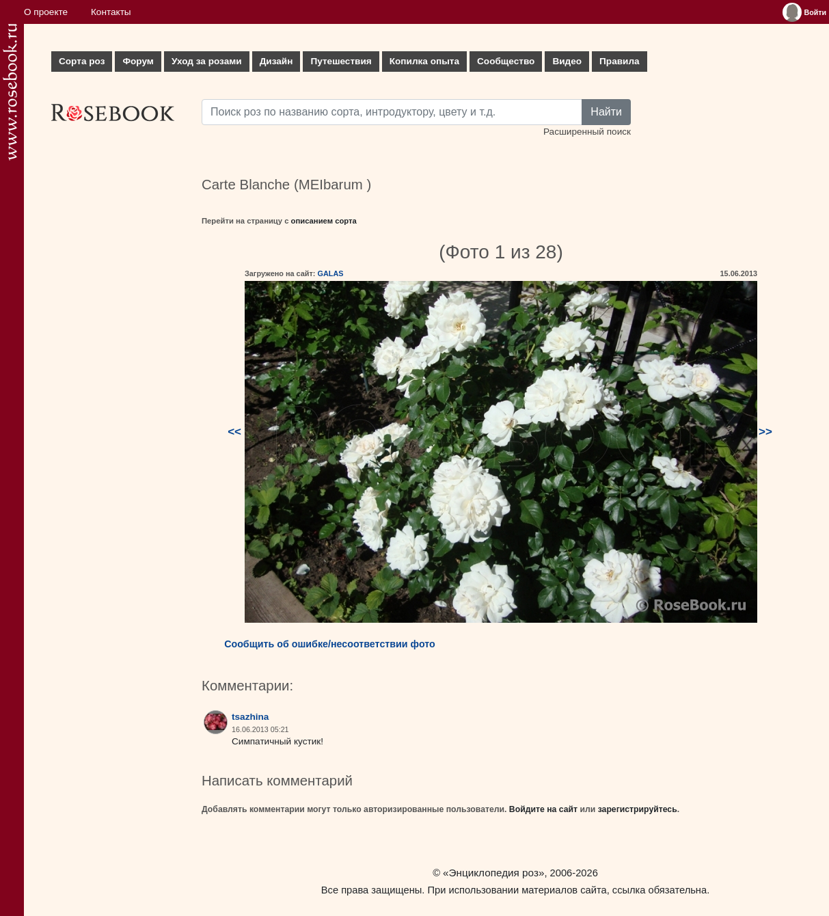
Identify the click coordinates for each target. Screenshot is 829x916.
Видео (567, 61)
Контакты (111, 12)
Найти (606, 112)
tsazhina (250, 717)
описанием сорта (324, 221)
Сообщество (505, 61)
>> (765, 431)
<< (234, 431)
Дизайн (276, 61)
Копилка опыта (424, 61)
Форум (137, 61)
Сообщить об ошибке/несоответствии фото (329, 643)
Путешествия (340, 61)
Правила (619, 61)
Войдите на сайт (543, 809)
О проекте (46, 12)
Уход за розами (207, 61)
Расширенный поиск (587, 131)
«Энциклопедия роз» (493, 872)
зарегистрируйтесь (637, 809)
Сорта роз (82, 61)
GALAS (330, 273)
